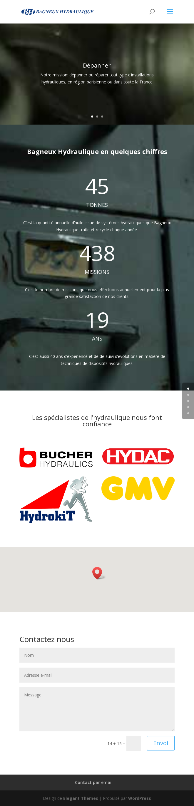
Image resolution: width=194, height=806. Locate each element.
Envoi (160, 743)
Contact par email (94, 782)
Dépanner (97, 66)
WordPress (139, 798)
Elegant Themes (80, 798)
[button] (99, 573)
